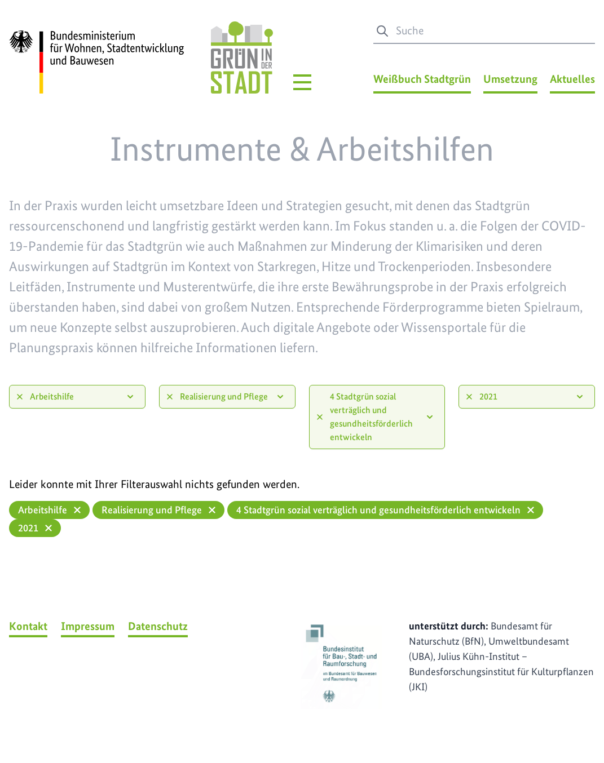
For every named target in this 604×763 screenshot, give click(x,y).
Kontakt (28, 626)
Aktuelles (572, 79)
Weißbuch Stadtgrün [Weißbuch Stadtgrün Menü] (422, 79)
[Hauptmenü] (302, 82)
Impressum (87, 626)
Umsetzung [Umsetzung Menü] (510, 79)
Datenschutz (158, 626)
